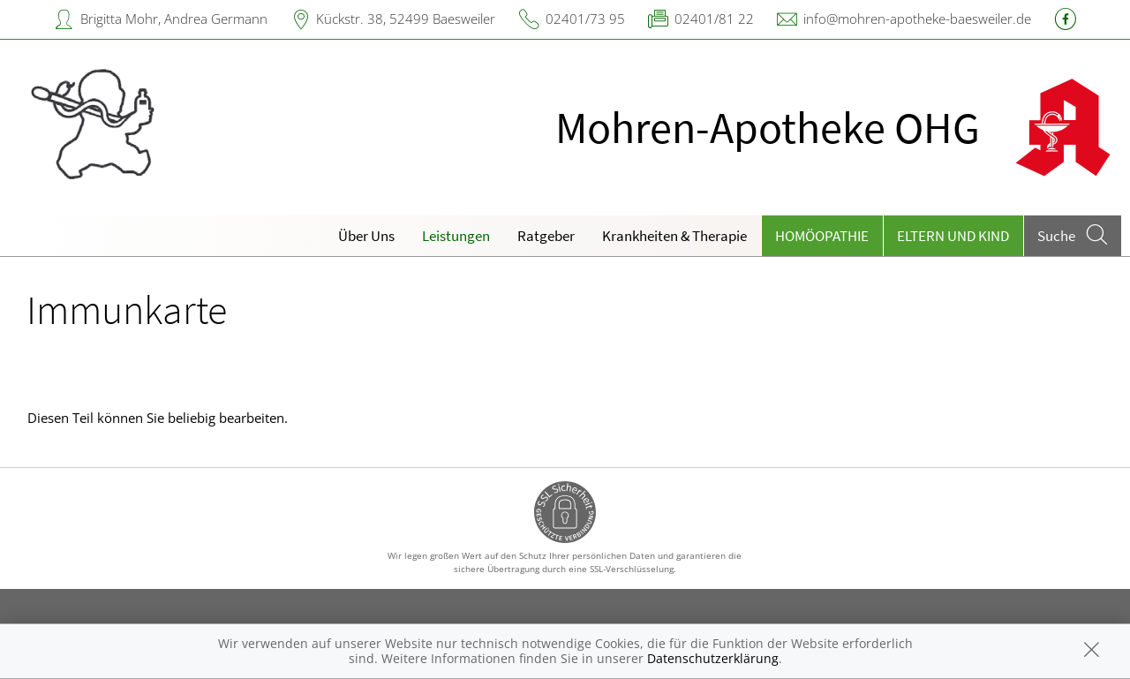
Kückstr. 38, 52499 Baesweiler (405, 18)
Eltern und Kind (953, 235)
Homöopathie (822, 235)
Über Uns (366, 235)
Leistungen (456, 235)
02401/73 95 (585, 18)
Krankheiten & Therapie (674, 235)
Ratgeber (546, 235)
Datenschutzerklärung (713, 658)
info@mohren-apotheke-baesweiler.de (917, 18)
